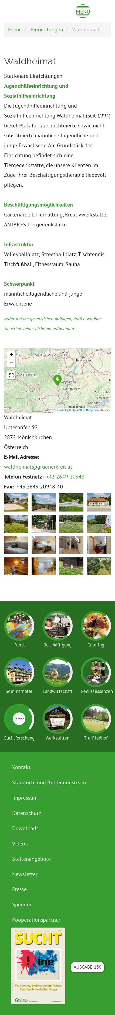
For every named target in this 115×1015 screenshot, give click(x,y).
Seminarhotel (19, 691)
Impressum (25, 797)
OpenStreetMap (82, 410)
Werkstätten (57, 738)
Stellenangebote (31, 858)
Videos (20, 843)
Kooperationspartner (36, 919)
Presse (19, 889)
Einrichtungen (47, 29)
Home (15, 29)
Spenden (22, 904)
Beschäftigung (57, 645)
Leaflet (61, 410)
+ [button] (11, 355)
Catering (95, 645)
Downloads (25, 828)
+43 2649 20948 (65, 476)
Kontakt (21, 767)
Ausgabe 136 (87, 967)
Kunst (19, 645)
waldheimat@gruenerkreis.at (38, 466)
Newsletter (25, 874)
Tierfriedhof (95, 738)
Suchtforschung (19, 738)
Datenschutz (26, 813)
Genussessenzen (97, 691)
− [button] (11, 363)
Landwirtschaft (57, 691)
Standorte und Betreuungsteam (49, 782)
